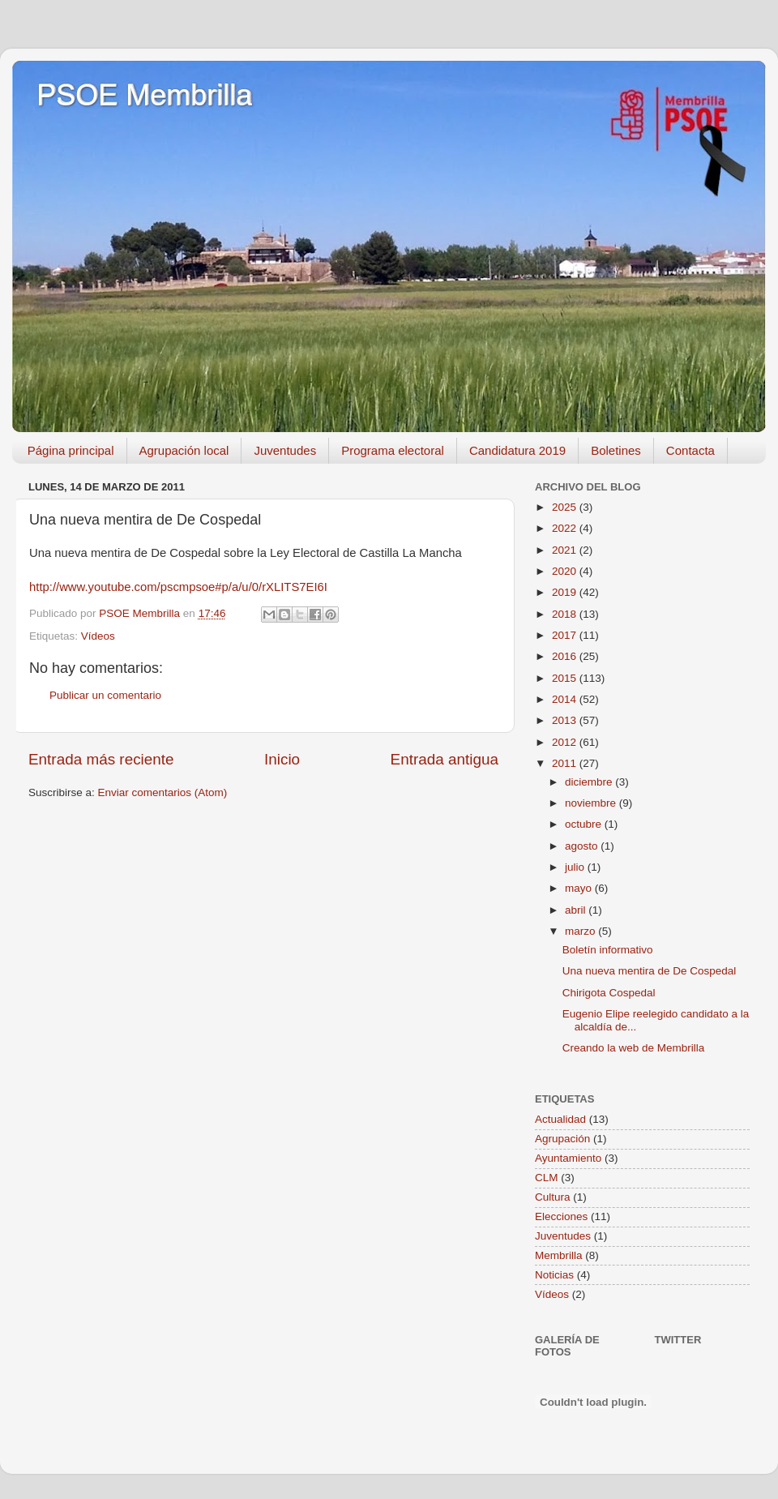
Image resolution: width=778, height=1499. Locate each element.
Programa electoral (392, 450)
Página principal (71, 450)
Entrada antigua (444, 759)
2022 (565, 528)
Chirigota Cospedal (609, 993)
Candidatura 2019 (517, 450)
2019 (565, 592)
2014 (565, 699)
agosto (583, 846)
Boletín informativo (607, 950)
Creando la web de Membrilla (633, 1048)
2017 (565, 635)
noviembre (592, 803)
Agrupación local (184, 450)
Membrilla (559, 1255)
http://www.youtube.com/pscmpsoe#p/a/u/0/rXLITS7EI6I (178, 586)
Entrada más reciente (101, 759)
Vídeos (98, 636)
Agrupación (562, 1139)
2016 (565, 656)
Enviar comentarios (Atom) (163, 792)
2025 (565, 507)
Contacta (690, 450)
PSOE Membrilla (144, 95)
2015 (565, 678)
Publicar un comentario (105, 695)
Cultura (553, 1197)
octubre (585, 824)
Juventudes (285, 450)
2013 (565, 720)
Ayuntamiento (568, 1158)
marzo (581, 931)
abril (576, 910)
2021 (565, 550)
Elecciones (561, 1216)
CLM (546, 1177)
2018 (565, 614)
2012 (565, 742)
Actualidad (560, 1119)
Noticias (554, 1275)
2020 (565, 571)
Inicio (282, 759)
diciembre (590, 782)
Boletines (616, 450)
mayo (580, 888)
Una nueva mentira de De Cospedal (649, 971)
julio (576, 867)
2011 (565, 763)
